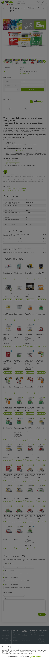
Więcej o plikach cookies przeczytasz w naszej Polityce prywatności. (17, 653)
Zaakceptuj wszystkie (35, 656)
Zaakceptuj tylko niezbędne (15, 656)
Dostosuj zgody (26, 656)
